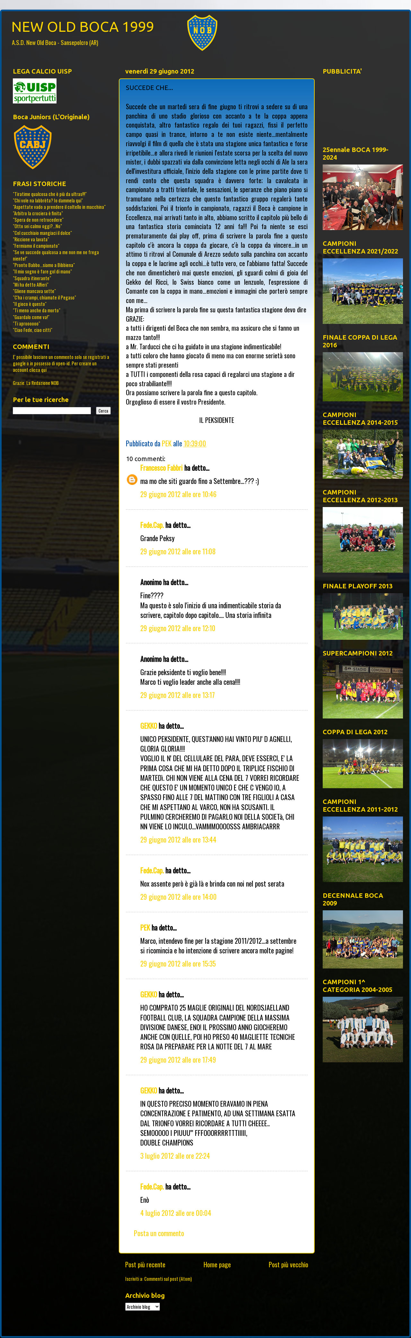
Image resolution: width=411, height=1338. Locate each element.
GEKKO (148, 725)
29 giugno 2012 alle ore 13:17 (177, 695)
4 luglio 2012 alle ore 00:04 (175, 1213)
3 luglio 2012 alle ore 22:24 (175, 1155)
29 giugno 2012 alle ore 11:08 (178, 551)
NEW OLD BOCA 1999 (82, 26)
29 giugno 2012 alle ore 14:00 (178, 896)
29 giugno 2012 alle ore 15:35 (178, 963)
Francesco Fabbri (161, 467)
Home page (217, 1264)
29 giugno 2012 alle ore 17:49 (178, 1059)
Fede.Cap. (152, 525)
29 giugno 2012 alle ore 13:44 (178, 839)
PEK (145, 927)
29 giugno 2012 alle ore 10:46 (178, 494)
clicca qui (38, 369)
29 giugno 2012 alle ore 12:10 (177, 628)
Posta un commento (159, 1233)
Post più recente (145, 1264)
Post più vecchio (288, 1264)
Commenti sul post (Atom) (168, 1278)
